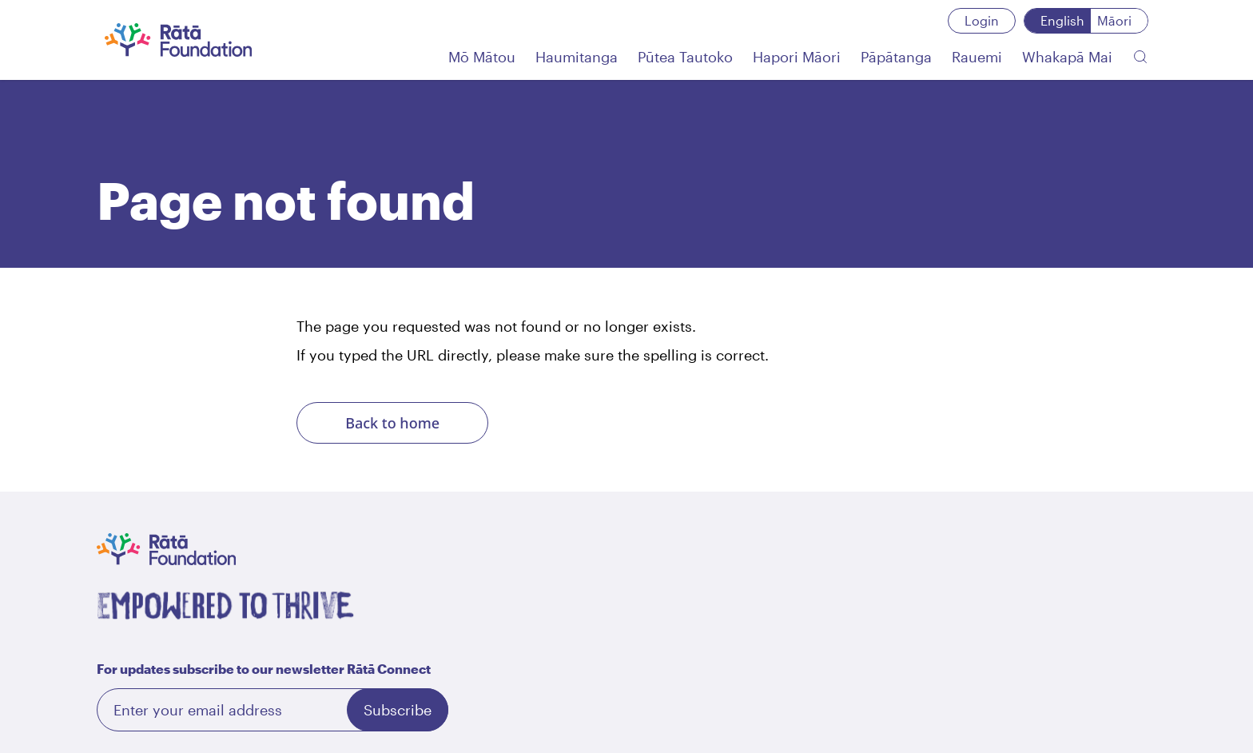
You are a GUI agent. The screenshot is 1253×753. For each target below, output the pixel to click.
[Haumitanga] (576, 57)
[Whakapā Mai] (1067, 57)
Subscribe (398, 710)
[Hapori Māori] (797, 57)
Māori (1114, 20)
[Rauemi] (977, 57)
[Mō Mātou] (481, 57)
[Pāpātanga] (896, 57)
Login (982, 20)
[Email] (272, 709)
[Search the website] (1140, 57)
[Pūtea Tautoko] (685, 57)
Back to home (392, 422)
